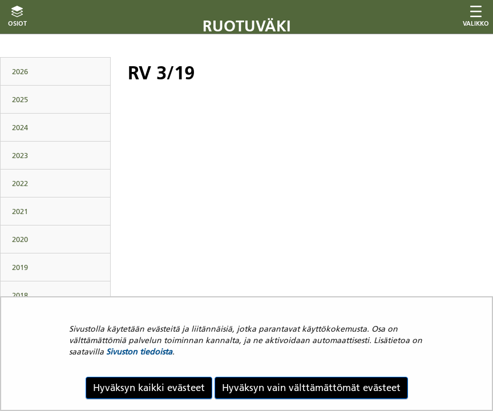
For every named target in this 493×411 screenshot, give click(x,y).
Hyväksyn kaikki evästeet (149, 387)
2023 (20, 155)
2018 (20, 295)
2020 (20, 239)
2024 (20, 127)
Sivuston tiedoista (139, 351)
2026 (20, 71)
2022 (20, 183)
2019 (20, 267)
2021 (20, 211)
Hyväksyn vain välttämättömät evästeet (311, 387)
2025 (20, 99)
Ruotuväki (247, 26)
